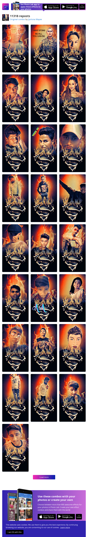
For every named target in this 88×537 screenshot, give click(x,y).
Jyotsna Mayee (35, 19)
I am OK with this (15, 532)
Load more (44, 477)
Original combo (17, 19)
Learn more (65, 527)
